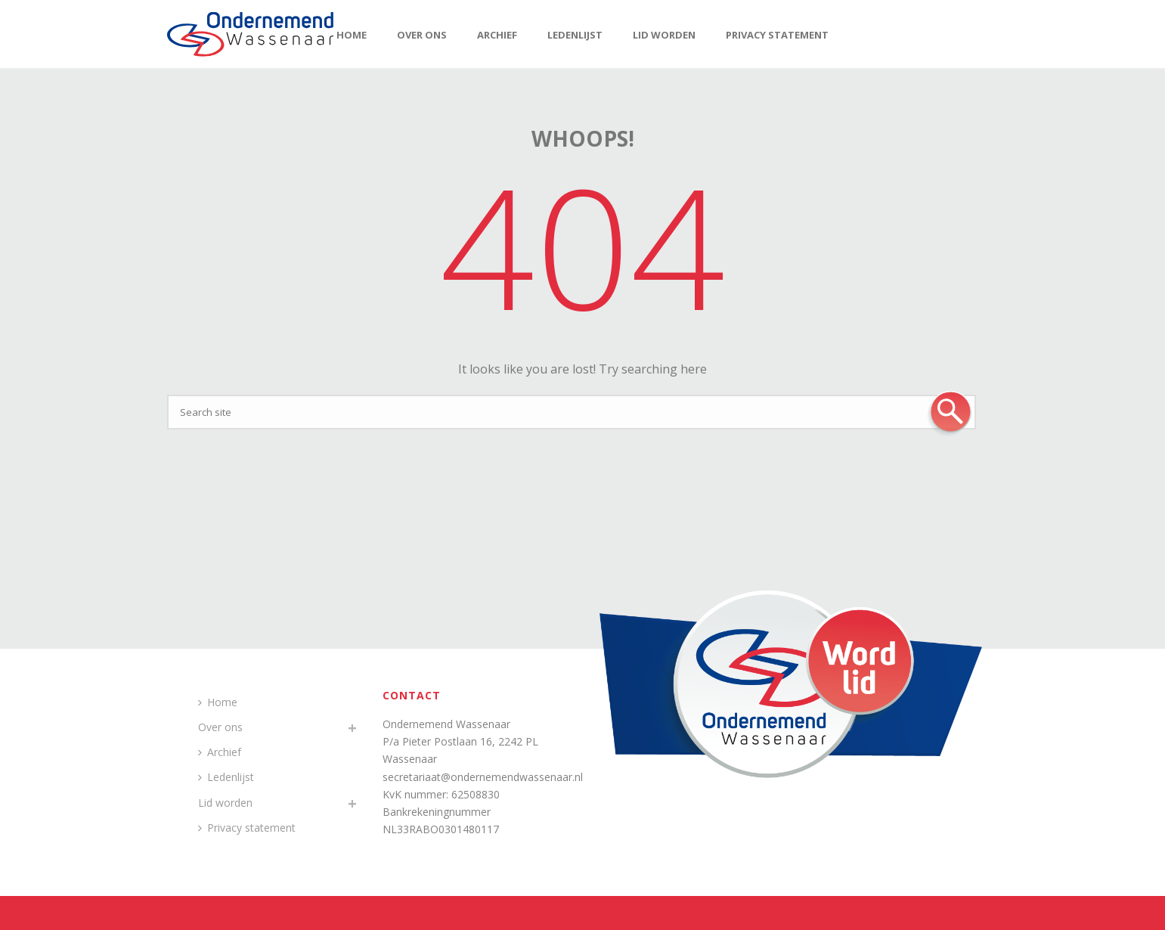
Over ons (422, 35)
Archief (497, 35)
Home (351, 35)
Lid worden (664, 35)
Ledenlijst (575, 35)
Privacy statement (777, 35)
